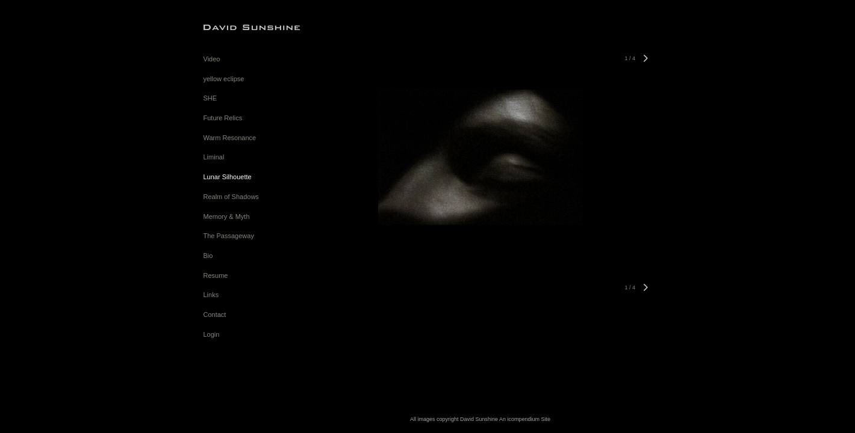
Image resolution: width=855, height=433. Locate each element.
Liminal (214, 157)
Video (212, 59)
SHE (210, 98)
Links (211, 294)
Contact (215, 314)
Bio (208, 255)
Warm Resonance (230, 137)
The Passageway (229, 235)
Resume (216, 275)
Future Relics (223, 117)
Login (212, 334)
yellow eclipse (224, 78)
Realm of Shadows (231, 196)
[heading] (234, 26)
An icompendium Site (524, 419)
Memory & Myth (227, 216)
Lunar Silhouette (228, 176)
